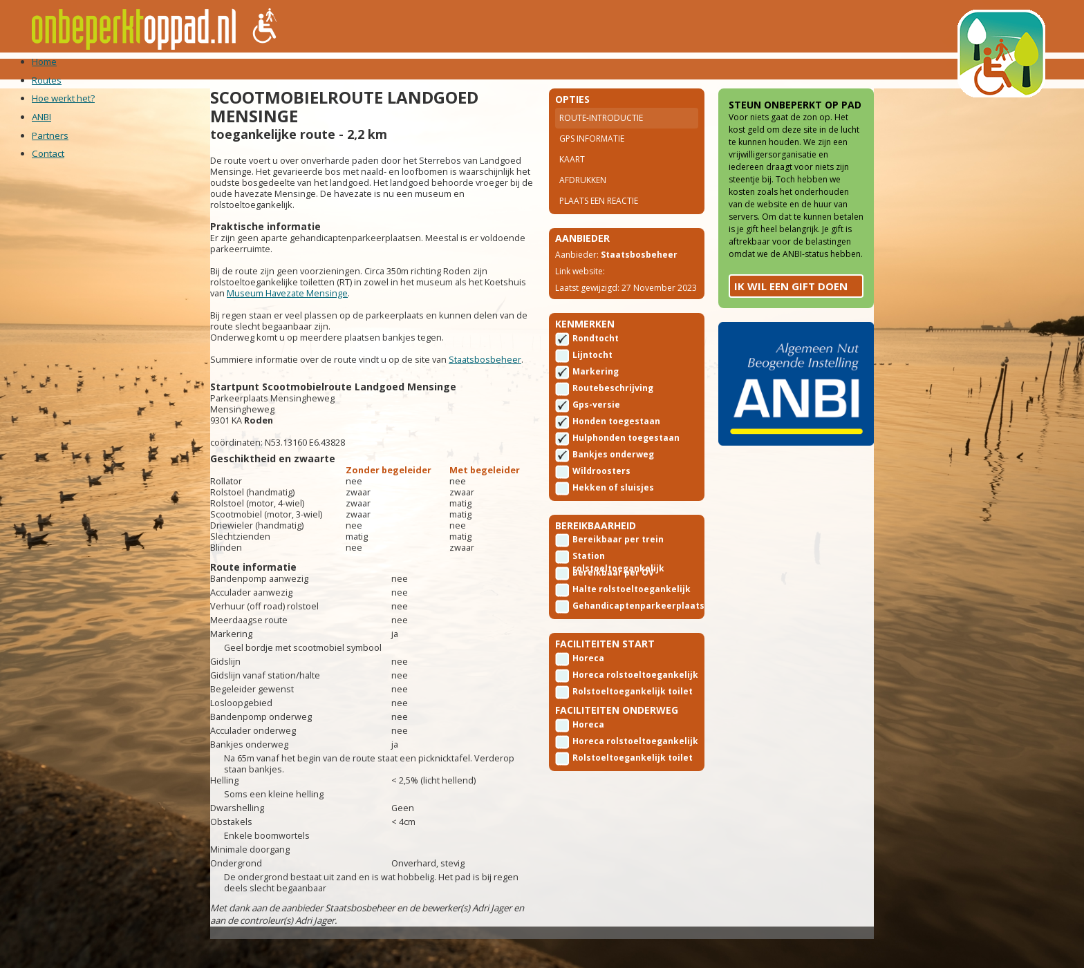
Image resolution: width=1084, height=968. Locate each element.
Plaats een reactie (598, 219)
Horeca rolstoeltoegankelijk (618, 730)
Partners (429, 68)
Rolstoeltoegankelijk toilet (619, 747)
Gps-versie (596, 449)
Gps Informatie (591, 157)
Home (175, 68)
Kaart (572, 178)
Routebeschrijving (612, 433)
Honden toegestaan (616, 466)
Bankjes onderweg (613, 499)
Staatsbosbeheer (278, 397)
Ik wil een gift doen (758, 361)
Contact (496, 68)
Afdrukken (582, 199)
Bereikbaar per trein (618, 589)
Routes (225, 68)
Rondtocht (595, 383)
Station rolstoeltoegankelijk (618, 607)
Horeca (588, 713)
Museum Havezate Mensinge (362, 320)
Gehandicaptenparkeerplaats (638, 655)
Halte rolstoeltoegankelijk (618, 640)
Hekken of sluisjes (613, 532)
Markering (595, 416)
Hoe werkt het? (304, 68)
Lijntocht (592, 400)
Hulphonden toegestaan (626, 482)
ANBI (375, 68)
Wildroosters (601, 516)
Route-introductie (601, 136)
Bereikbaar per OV (613, 622)
